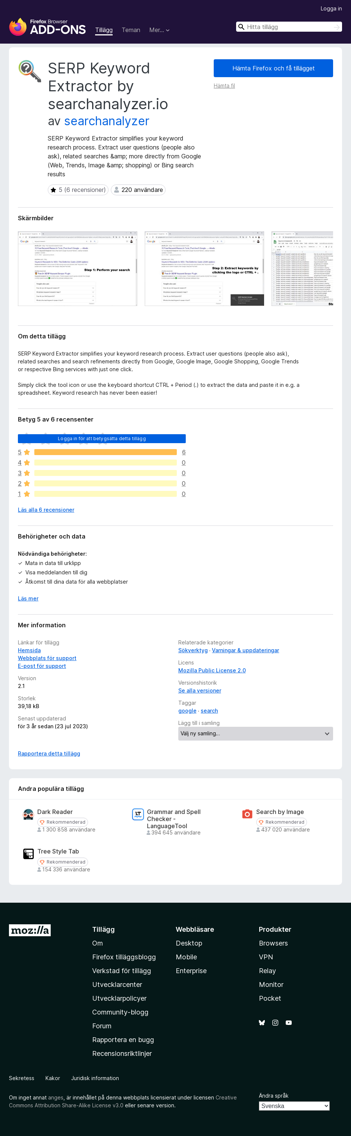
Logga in (331, 8)
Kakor (53, 1078)
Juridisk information (95, 1078)
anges (55, 1097)
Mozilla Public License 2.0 (212, 670)
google (187, 710)
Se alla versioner (199, 690)
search (209, 710)
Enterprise (191, 971)
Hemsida (29, 650)
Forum (102, 1026)
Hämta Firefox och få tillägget (273, 68)
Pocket (270, 998)
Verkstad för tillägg (121, 971)
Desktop (189, 943)
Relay (267, 971)
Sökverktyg (193, 650)
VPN (266, 957)
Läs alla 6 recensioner (46, 510)
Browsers (273, 943)
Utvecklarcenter (117, 984)
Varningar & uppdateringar (245, 650)
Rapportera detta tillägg (49, 753)
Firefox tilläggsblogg (124, 957)
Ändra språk (274, 1095)
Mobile (186, 957)
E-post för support (42, 666)
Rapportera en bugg (123, 1040)
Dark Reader (55, 811)
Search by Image (280, 811)
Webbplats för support (47, 658)
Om (97, 943)
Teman (131, 30)
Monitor (271, 984)
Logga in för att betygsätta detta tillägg (102, 438)
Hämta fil (224, 85)
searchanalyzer (107, 121)
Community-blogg (120, 1012)
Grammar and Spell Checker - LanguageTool (174, 819)
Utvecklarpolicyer (119, 998)
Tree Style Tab (58, 851)
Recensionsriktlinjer (122, 1053)
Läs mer (28, 598)
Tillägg (104, 30)
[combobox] (289, 27)
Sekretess (21, 1078)
